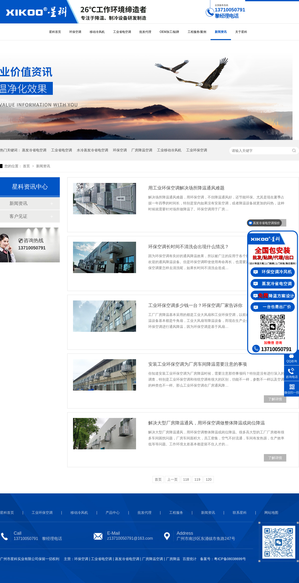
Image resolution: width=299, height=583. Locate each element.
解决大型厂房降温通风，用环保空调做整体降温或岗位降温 (206, 422)
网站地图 (271, 513)
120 (209, 479)
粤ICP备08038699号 (230, 559)
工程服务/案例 (197, 32)
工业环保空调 (196, 150)
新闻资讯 (221, 32)
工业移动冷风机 (169, 150)
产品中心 (113, 513)
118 (186, 479)
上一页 (172, 479)
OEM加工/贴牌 (169, 32)
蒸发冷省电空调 (34, 150)
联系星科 (240, 513)
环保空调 (75, 32)
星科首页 (55, 32)
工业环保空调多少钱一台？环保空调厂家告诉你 (195, 305)
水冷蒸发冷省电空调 (92, 150)
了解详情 (275, 399)
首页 (27, 166)
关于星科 (241, 32)
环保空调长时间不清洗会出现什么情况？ (188, 246)
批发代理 (145, 32)
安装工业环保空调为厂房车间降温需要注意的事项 (197, 364)
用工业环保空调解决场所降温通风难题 (186, 187)
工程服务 (176, 513)
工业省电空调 (122, 32)
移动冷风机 (97, 32)
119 (197, 479)
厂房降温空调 (141, 150)
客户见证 (18, 216)
